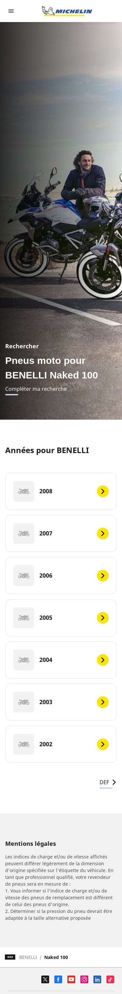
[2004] (61, 659)
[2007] (61, 533)
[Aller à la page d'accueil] (67, 11)
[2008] (61, 491)
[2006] (61, 575)
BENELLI (28, 957)
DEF (108, 782)
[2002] (61, 744)
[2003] (61, 702)
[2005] (61, 617)
